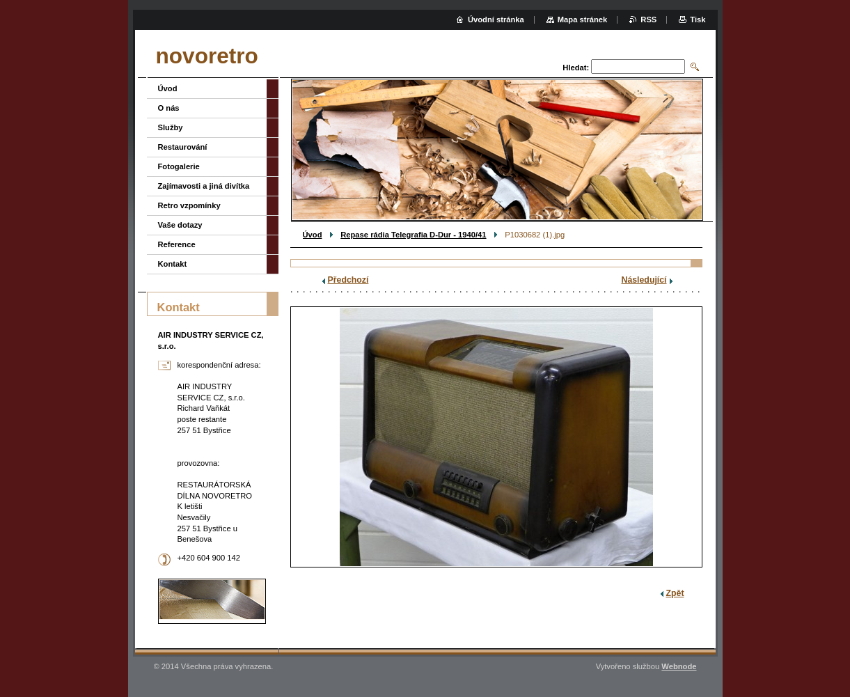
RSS (648, 19)
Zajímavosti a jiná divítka (204, 186)
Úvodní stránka (496, 19)
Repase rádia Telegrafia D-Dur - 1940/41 (413, 234)
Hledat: (575, 67)
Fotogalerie (179, 166)
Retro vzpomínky (189, 205)
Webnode (678, 666)
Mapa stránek (583, 19)
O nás (169, 108)
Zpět (675, 593)
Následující (644, 280)
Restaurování (182, 147)
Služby (170, 127)
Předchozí (348, 280)
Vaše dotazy (180, 225)
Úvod (312, 234)
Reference (177, 244)
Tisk (697, 19)
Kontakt (172, 264)
